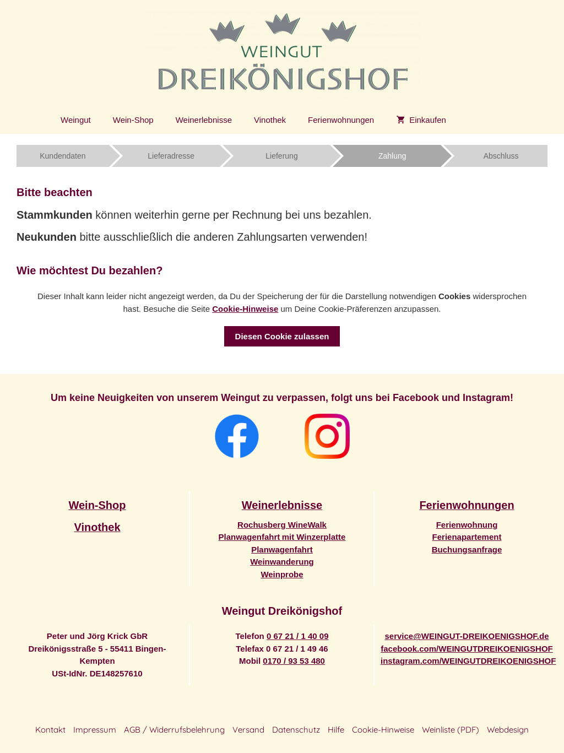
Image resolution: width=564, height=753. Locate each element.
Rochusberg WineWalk (282, 524)
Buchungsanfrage (467, 549)
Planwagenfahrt (282, 549)
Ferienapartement (467, 536)
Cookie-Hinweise (245, 308)
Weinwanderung (282, 561)
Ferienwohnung (467, 524)
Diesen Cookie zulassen (282, 336)
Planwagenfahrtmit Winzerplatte (282, 536)
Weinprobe (282, 574)
